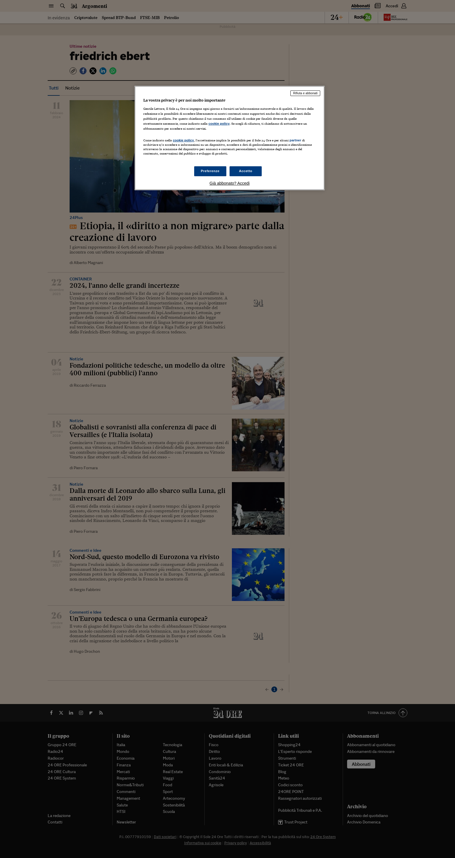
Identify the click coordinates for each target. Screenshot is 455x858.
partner (295, 140)
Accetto (245, 171)
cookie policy (219, 123)
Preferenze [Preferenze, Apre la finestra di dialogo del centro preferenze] (210, 171)
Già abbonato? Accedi (230, 183)
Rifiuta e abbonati (305, 93)
